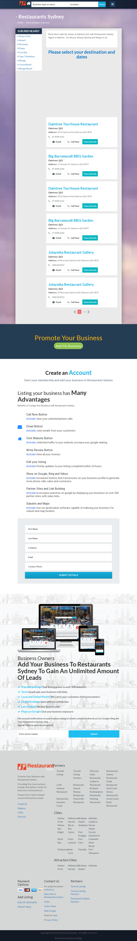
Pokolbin (82, 849)
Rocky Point (24, 36)
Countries (22, 804)
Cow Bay (22, 52)
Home (20, 22)
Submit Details (68, 575)
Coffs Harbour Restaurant (62, 788)
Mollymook (63, 849)
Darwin (71, 821)
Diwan (21, 48)
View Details (90, 141)
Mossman (23, 44)
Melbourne (73, 818)
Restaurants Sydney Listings (68, 938)
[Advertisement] (81, 94)
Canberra (93, 821)
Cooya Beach (25, 64)
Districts (22, 816)
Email (56, 141)
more (86, 312)
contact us (49, 889)
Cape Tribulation (26, 56)
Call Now (73, 141)
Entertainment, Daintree (37, 22)
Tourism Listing (78, 886)
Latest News (50, 906)
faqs (55, 915)
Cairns (71, 832)
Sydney (61, 818)
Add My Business (68, 346)
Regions (22, 808)
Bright (61, 832)
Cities (20, 812)
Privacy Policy (51, 920)
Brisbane (82, 818)
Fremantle (93, 839)
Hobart (81, 821)
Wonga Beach (25, 68)
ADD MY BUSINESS (27, 902)
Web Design (50, 910)
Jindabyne (83, 825)
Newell (21, 40)
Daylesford (94, 835)
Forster (92, 832)
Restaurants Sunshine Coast (62, 802)
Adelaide (93, 818)
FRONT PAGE (24, 907)
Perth (60, 821)
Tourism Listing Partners (77, 774)
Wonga (22, 60)
